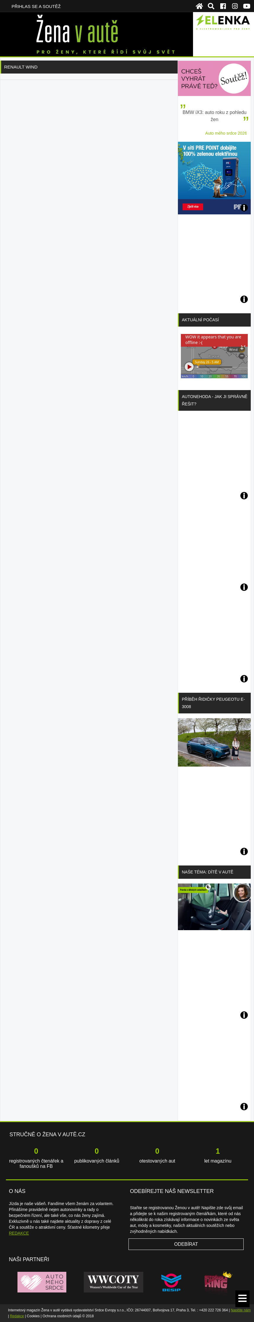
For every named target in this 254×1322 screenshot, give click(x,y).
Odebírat (186, 1244)
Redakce (17, 1316)
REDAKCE (19, 1233)
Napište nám (240, 1310)
